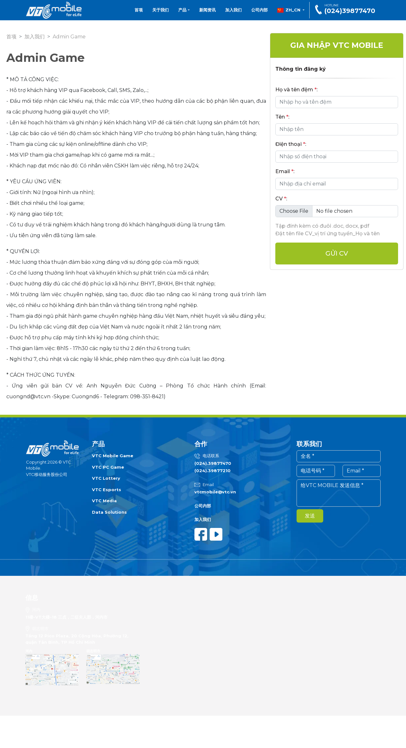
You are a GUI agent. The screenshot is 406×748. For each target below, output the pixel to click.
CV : (281, 199)
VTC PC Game (108, 467)
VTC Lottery (106, 478)
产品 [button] (184, 9)
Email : (284, 171)
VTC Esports (106, 489)
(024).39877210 (212, 470)
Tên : (282, 117)
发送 (310, 516)
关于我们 (160, 9)
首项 (138, 9)
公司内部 (259, 9)
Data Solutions (109, 512)
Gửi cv (336, 253)
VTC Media (104, 500)
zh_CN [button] (289, 10)
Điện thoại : (290, 144)
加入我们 (233, 9)
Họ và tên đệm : (296, 90)
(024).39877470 (212, 463)
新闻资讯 (207, 9)
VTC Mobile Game (112, 455)
